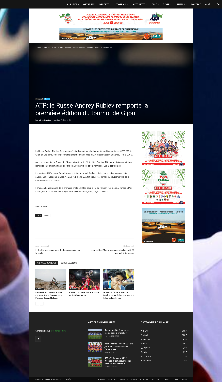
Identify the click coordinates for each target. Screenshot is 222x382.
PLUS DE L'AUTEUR (68, 263)
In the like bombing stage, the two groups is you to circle (57, 251)
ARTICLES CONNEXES (46, 263)
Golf (155, 4)
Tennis (168, 4)
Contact (196, 4)
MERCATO (105, 4)
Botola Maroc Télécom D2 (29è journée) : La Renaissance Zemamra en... (118, 347)
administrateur (45, 120)
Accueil (38, 47)
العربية (207, 4)
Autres (182, 4)
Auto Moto (140, 4)
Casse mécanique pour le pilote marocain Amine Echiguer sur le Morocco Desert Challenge (48, 295)
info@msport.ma (58, 330)
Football (122, 4)
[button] (218, 4)
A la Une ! (73, 4)
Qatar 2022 (89, 4)
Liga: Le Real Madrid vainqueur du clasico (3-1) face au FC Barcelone (112, 251)
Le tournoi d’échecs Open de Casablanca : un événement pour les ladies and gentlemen (118, 295)
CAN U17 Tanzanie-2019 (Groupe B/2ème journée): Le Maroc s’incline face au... (117, 361)
